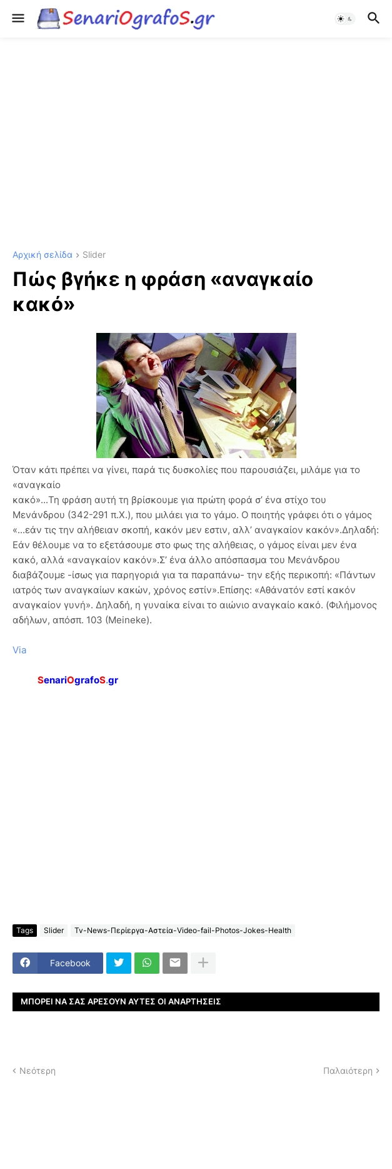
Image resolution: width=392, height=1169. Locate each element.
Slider (94, 255)
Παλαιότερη (348, 1070)
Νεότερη (37, 1070)
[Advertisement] (196, 144)
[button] (17, 18)
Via (19, 650)
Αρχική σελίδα (43, 255)
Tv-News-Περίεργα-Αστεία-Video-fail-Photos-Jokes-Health (182, 930)
